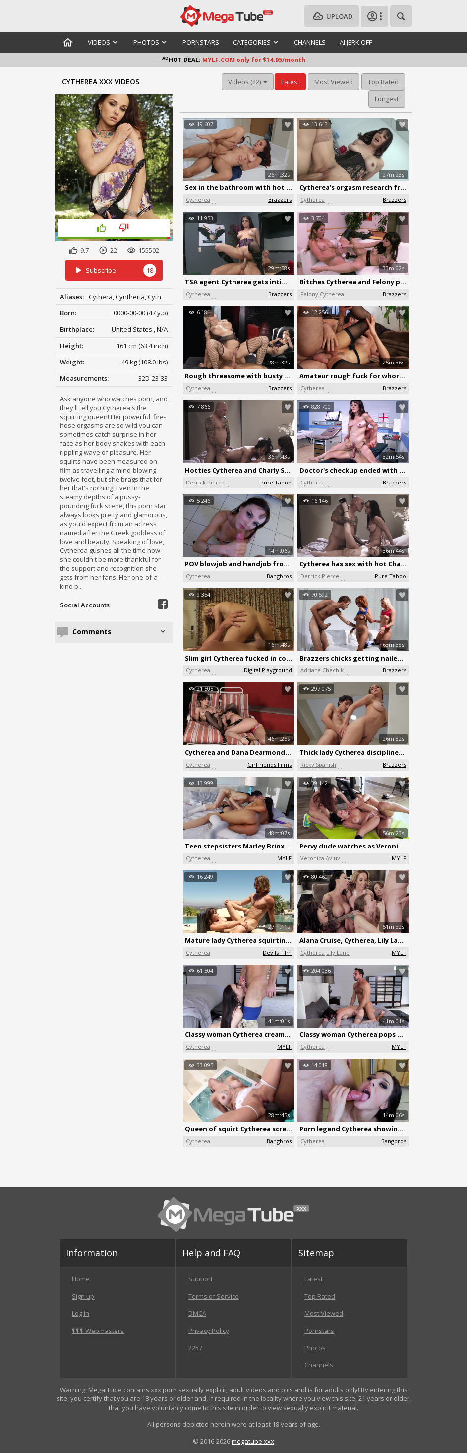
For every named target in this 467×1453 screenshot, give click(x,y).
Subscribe (114, 270)
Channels (310, 42)
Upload (331, 16)
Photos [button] (151, 42)
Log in (80, 1313)
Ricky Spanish (318, 764)
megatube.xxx (253, 1441)
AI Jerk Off (356, 42)
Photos (315, 1347)
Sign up (83, 1296)
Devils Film (277, 952)
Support (200, 1278)
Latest (290, 81)
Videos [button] (103, 42)
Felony (309, 294)
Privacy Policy (208, 1330)
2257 (195, 1347)
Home (81, 1278)
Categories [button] (256, 42)
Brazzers (280, 199)
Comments (120, 631)
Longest (387, 98)
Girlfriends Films (269, 764)
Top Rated (383, 81)
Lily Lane (338, 952)
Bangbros (279, 576)
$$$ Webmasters (98, 1330)
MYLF (284, 858)
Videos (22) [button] (247, 81)
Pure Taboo (276, 482)
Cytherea (198, 199)
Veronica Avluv (320, 858)
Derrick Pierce (205, 482)
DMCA (197, 1313)
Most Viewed (333, 81)
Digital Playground (268, 670)
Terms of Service (213, 1296)
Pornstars (200, 42)
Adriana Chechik (322, 670)
